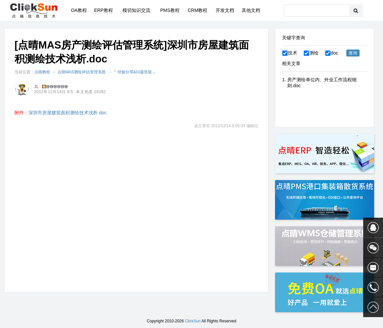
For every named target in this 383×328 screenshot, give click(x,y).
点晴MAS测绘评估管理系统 (81, 72)
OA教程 (79, 10)
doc (331, 52)
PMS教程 (169, 10)
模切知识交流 (136, 10)
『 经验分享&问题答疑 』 (134, 72)
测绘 (311, 52)
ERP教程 (103, 10)
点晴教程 (42, 72)
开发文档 (225, 10)
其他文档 (251, 10)
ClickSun (192, 321)
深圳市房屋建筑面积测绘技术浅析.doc (67, 112)
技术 (289, 52)
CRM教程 (197, 10)
